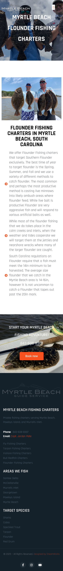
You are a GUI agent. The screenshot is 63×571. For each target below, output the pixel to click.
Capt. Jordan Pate (21, 436)
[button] (53, 7)
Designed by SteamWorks (47, 554)
